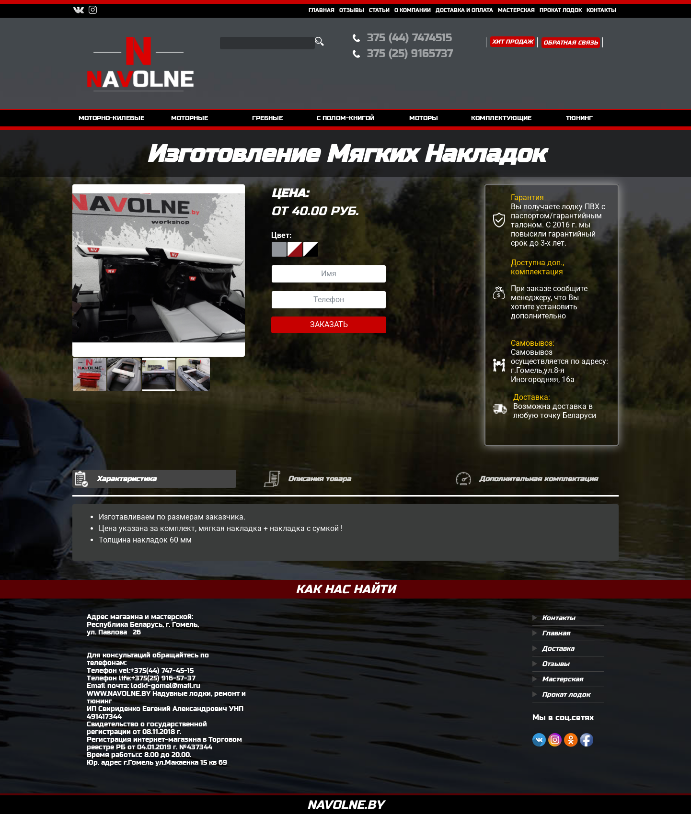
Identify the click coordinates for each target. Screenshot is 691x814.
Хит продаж (512, 41)
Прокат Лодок (561, 10)
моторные (189, 118)
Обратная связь (570, 42)
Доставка (558, 648)
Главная (321, 10)
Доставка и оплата (464, 10)
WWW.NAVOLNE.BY (118, 693)
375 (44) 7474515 (409, 38)
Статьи (379, 10)
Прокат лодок (566, 694)
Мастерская (516, 10)
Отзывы (351, 10)
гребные (267, 118)
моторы (423, 118)
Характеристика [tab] (126, 479)
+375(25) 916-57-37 (163, 678)
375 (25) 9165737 (410, 53)
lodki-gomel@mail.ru (165, 686)
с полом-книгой (345, 118)
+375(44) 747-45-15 (162, 670)
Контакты (601, 10)
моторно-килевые (111, 118)
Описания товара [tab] (319, 479)
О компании (412, 10)
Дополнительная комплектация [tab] (538, 479)
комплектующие (501, 118)
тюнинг (579, 118)
